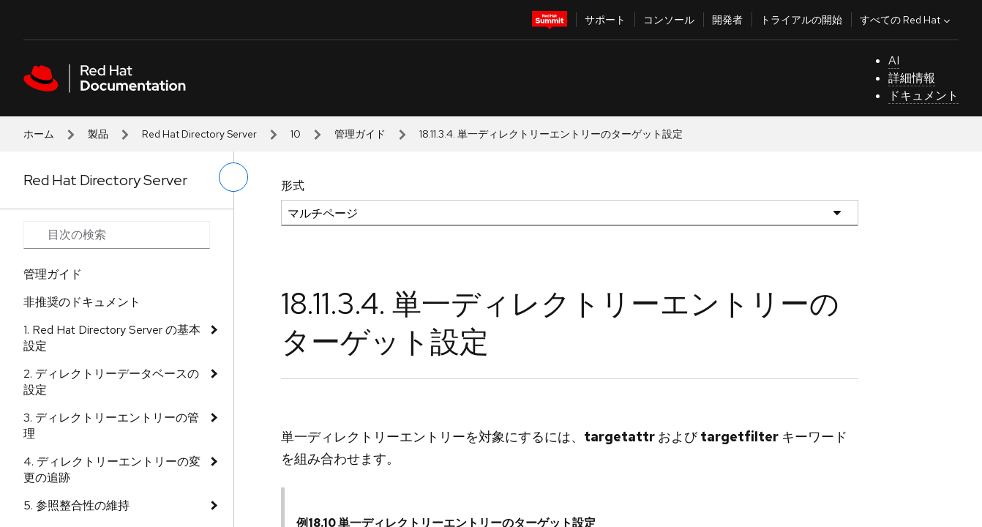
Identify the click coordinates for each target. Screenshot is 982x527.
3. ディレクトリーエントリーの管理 (111, 425)
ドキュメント (923, 95)
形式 (292, 185)
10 (296, 134)
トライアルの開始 (801, 19)
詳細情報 (911, 78)
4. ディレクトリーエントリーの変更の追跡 (111, 469)
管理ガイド (360, 134)
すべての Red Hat (906, 19)
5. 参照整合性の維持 (76, 505)
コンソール (668, 19)
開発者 (727, 19)
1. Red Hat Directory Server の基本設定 (111, 338)
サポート (605, 19)
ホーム (38, 134)
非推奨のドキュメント (81, 302)
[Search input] (116, 235)
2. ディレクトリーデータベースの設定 (111, 381)
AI (893, 60)
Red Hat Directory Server (199, 134)
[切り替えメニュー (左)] (233, 177)
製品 (98, 134)
